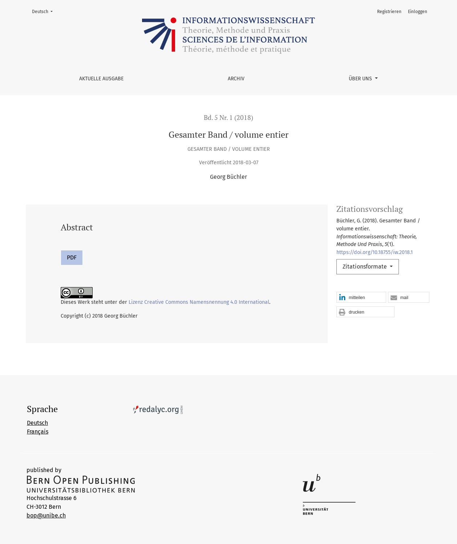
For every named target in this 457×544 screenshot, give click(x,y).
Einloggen (417, 11)
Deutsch (44, 11)
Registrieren (389, 11)
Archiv (236, 79)
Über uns (361, 79)
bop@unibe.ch (46, 515)
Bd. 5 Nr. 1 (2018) (228, 117)
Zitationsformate (365, 266)
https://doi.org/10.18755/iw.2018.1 (374, 252)
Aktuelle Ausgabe (101, 79)
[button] (361, 297)
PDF (72, 257)
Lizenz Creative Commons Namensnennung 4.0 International (199, 302)
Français (37, 431)
